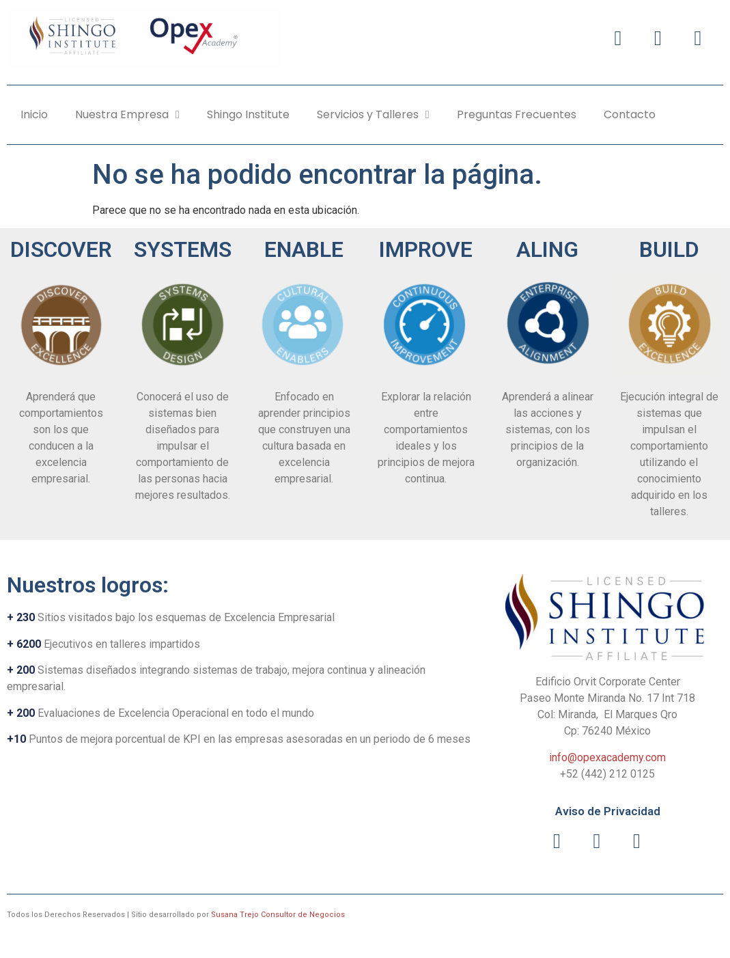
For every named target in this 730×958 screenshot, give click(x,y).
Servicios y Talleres (373, 114)
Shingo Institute (248, 114)
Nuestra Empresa (127, 114)
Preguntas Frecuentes (516, 114)
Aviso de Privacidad (607, 811)
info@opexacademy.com (607, 757)
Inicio (34, 114)
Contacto (630, 114)
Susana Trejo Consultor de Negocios (278, 914)
